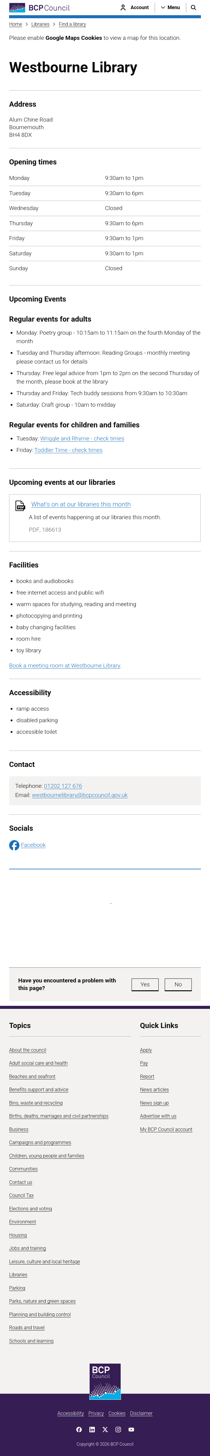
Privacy (96, 1413)
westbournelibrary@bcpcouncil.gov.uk (80, 795)
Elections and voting (30, 1209)
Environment (22, 1222)
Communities (23, 1169)
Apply (146, 1050)
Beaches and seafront (32, 1076)
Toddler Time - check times (68, 450)
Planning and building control (40, 1314)
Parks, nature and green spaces (42, 1301)
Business (19, 1129)
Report (147, 1076)
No (178, 984)
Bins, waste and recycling (36, 1103)
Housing (18, 1235)
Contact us (20, 1182)
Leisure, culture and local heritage (44, 1262)
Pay (144, 1063)
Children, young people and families (46, 1156)
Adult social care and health (38, 1063)
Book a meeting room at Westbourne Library (64, 665)
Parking (17, 1288)
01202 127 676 (63, 785)
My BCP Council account (166, 1129)
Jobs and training (27, 1248)
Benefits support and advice (38, 1089)
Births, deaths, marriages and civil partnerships (58, 1116)
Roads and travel (27, 1327)
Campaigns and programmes (40, 1142)
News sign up (154, 1103)
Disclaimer (141, 1413)
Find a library (72, 24)
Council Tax (21, 1195)
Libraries (40, 24)
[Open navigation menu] (170, 7)
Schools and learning (31, 1341)
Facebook (27, 845)
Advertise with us (158, 1116)
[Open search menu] (193, 7)
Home (15, 24)
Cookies (117, 1413)
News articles (154, 1089)
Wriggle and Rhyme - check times (82, 438)
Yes (145, 984)
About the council (27, 1050)
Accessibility (70, 1413)
